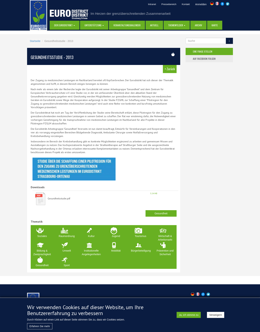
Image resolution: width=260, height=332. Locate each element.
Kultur (91, 236)
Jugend (116, 236)
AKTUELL (154, 25)
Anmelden (201, 4)
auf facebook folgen (204, 58)
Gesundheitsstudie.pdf (59, 198)
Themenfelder (176, 25)
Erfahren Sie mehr (39, 328)
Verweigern (215, 316)
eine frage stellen (202, 51)
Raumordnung (67, 236)
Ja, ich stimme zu (188, 316)
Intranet (152, 4)
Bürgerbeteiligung (141, 250)
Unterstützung (94, 25)
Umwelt (66, 250)
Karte (215, 25)
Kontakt (186, 4)
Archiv (198, 25)
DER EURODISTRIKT (64, 25)
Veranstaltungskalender (126, 25)
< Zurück (170, 69)
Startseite (35, 41)
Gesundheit (161, 213)
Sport (67, 265)
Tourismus (140, 236)
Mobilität (116, 250)
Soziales (42, 236)
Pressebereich (168, 4)
